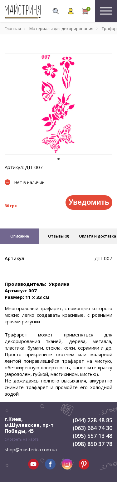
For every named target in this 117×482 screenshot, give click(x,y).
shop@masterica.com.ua (31, 449)
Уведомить (89, 202)
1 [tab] (59, 159)
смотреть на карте (22, 439)
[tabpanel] (58, 104)
